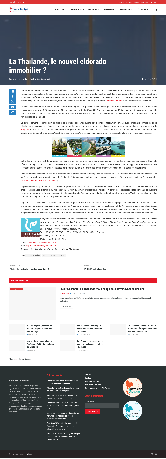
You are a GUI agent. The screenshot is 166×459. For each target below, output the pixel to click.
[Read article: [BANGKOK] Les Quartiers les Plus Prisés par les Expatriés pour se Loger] (17, 330)
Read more (67, 306)
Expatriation (126, 10)
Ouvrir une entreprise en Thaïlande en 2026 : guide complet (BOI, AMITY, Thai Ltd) (63, 406)
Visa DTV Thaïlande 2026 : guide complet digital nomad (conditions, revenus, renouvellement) (63, 437)
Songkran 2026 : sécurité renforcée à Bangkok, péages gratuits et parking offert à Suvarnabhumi (62, 427)
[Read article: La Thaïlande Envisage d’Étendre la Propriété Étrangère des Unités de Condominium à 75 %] (118, 330)
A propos (136, 2)
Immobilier (25, 79)
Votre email (90, 402)
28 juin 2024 (133, 335)
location (61, 255)
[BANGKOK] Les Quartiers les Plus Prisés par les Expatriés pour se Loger (39, 329)
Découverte (108, 10)
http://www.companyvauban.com (41, 246)
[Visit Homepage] (19, 9)
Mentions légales (92, 382)
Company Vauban (114, 101)
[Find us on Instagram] (152, 454)
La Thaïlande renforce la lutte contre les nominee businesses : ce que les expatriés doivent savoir (63, 416)
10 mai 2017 (13, 79)
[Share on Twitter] (12, 104)
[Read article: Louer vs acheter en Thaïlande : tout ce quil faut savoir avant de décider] (32, 304)
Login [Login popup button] (154, 2)
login (17, 360)
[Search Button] (156, 9)
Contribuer (144, 2)
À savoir (142, 10)
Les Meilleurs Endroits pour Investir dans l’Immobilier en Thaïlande (89, 329)
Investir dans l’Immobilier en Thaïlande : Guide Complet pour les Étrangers (40, 344)
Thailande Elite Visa (93, 385)
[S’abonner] (92, 412)
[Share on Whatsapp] (12, 98)
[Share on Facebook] (12, 92)
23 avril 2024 (32, 351)
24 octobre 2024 (84, 335)
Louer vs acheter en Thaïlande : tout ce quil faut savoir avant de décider (102, 289)
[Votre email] (102, 406)
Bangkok (25, 129)
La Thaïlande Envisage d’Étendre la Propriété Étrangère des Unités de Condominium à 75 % (142, 329)
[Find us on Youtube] (156, 454)
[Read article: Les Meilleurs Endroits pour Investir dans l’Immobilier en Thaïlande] (67, 330)
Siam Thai (65, 294)
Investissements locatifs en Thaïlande (39, 180)
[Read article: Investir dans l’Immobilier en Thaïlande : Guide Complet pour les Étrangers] (17, 345)
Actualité (59, 10)
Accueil (122, 2)
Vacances (92, 10)
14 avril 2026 (75, 294)
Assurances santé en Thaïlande (97, 389)
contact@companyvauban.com (41, 242)
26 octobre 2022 (84, 351)
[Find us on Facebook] (148, 454)
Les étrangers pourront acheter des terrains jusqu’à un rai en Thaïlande (90, 344)
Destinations (76, 10)
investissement (49, 255)
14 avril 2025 (32, 335)
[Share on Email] (12, 111)
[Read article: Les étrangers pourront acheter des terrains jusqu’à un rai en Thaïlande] (67, 345)
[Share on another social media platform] (12, 117)
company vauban (33, 255)
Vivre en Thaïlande (25, 455)
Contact (129, 2)
